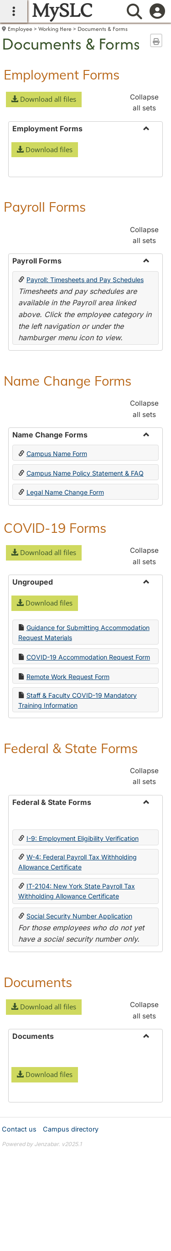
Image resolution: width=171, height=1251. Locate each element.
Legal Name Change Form (65, 628)
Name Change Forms (67, 516)
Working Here (55, 29)
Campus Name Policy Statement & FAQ (85, 609)
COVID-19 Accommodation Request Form (88, 793)
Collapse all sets (144, 102)
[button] (44, 99)
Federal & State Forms (71, 884)
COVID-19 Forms (55, 663)
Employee (20, 29)
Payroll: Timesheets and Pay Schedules (85, 415)
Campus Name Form (56, 589)
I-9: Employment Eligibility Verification (82, 974)
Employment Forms (61, 74)
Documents (38, 1118)
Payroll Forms (45, 342)
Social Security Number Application (79, 1052)
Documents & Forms (103, 29)
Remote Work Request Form (67, 812)
